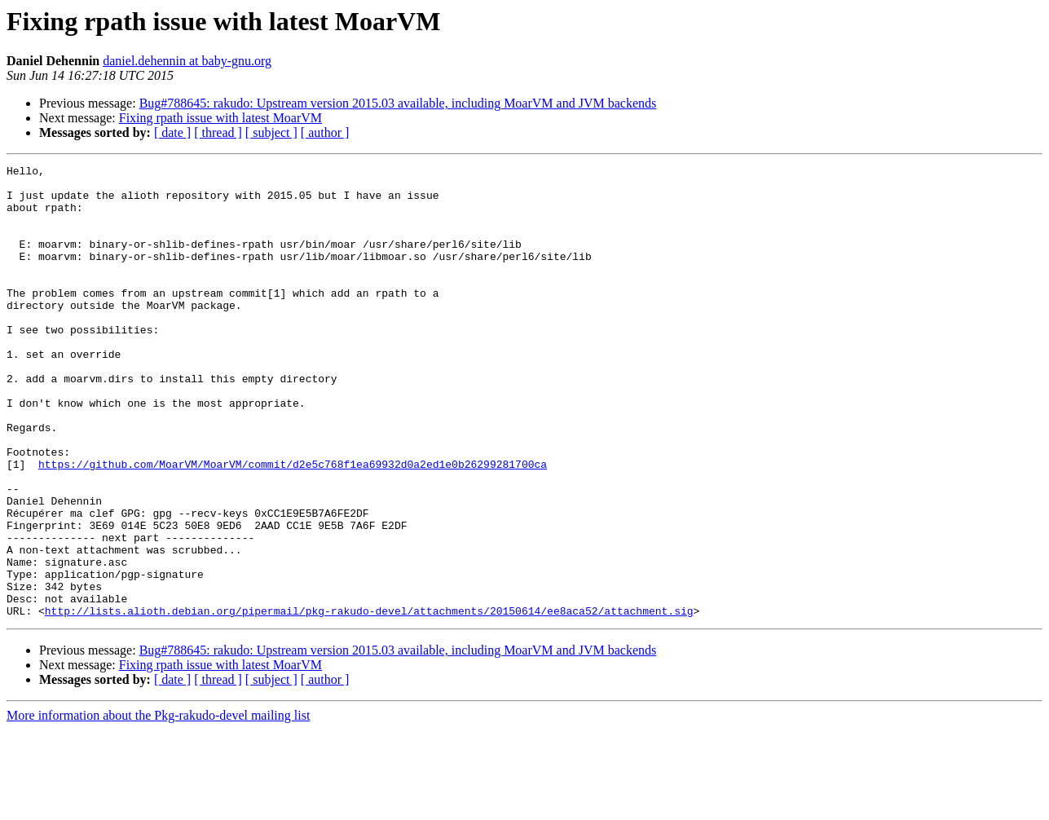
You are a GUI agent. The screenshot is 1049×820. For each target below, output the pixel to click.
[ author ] (325, 132)
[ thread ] (218, 132)
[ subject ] (271, 132)
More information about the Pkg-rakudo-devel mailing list (158, 806)
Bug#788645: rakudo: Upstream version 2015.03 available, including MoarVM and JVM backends (398, 103)
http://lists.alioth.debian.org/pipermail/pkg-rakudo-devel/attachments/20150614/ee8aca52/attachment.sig (369, 701)
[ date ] (172, 132)
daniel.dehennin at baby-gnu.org (187, 61)
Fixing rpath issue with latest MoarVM (220, 118)
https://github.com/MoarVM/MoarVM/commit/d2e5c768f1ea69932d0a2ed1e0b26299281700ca (292, 525)
